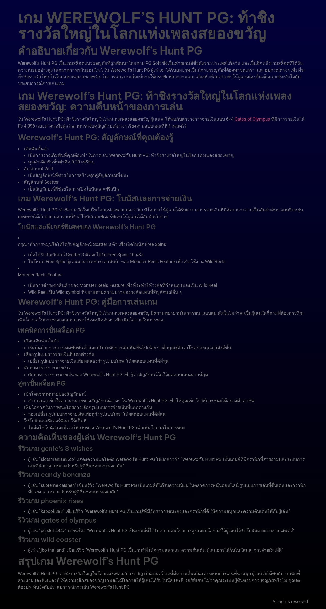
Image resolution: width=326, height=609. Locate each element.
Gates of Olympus (252, 119)
